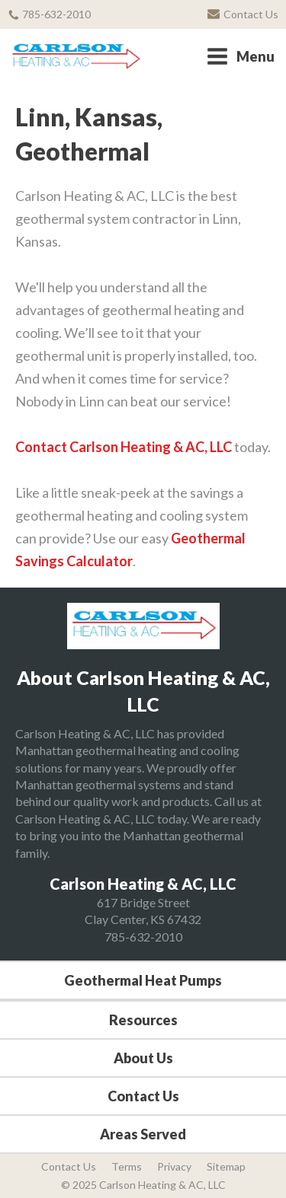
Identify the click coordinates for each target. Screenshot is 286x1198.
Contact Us (143, 1096)
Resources (143, 1020)
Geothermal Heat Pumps (143, 980)
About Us (143, 1058)
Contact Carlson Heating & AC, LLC (123, 446)
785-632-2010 (143, 936)
